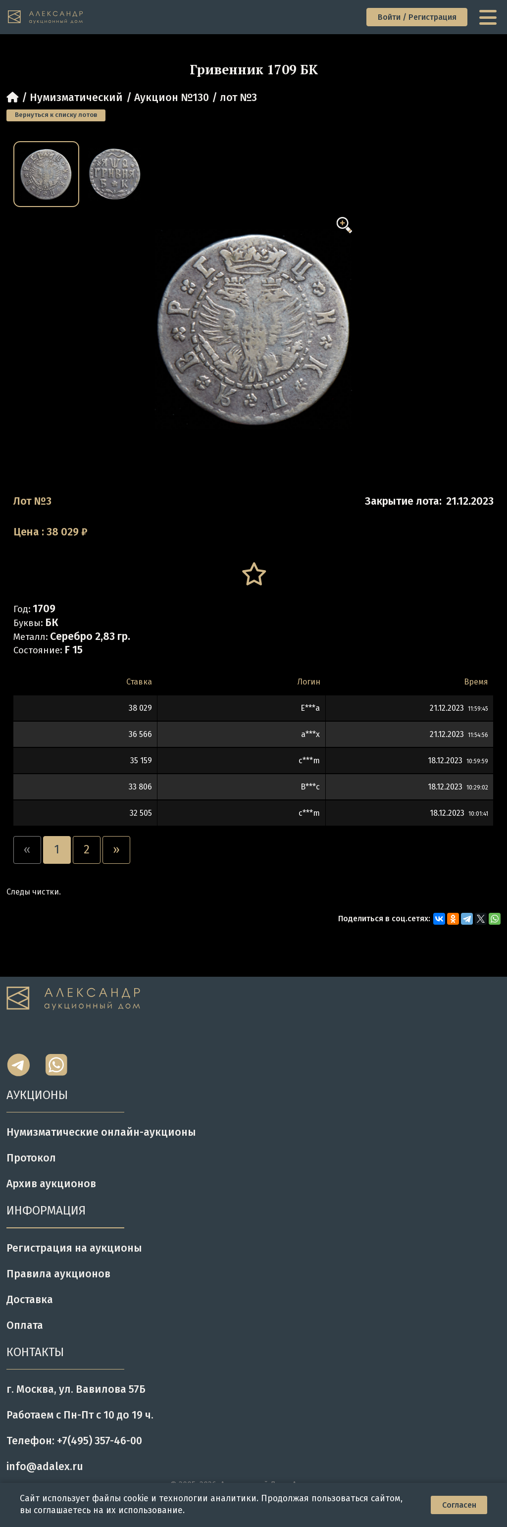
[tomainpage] (46, 17)
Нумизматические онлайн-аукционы (101, 1132)
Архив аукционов (51, 1183)
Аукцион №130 (171, 97)
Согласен (459, 1505)
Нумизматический (76, 97)
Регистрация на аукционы (74, 1248)
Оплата (24, 1325)
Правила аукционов (58, 1273)
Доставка (29, 1299)
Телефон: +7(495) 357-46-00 (74, 1440)
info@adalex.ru (44, 1466)
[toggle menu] (489, 17)
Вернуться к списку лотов (56, 115)
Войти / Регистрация (417, 17)
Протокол (31, 1158)
